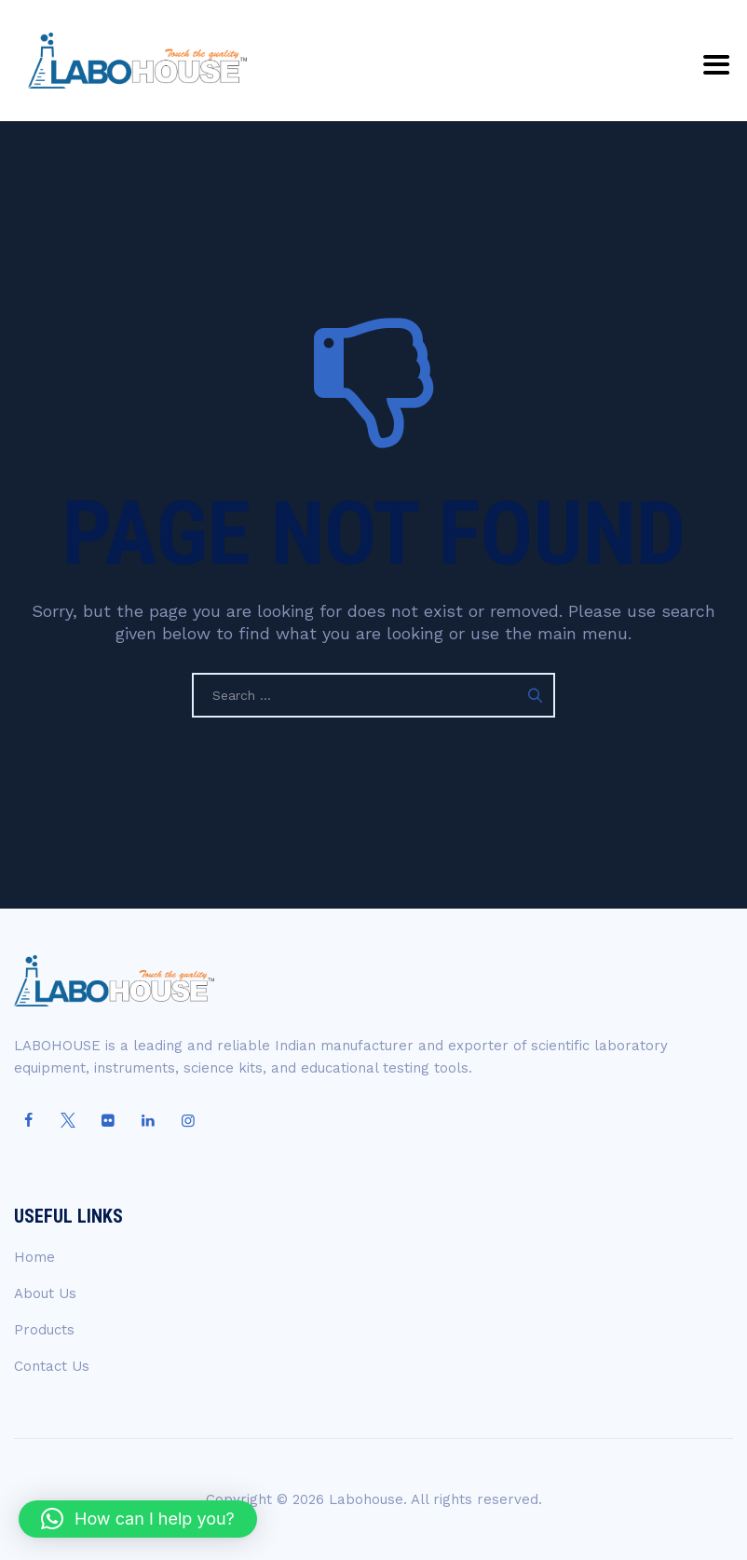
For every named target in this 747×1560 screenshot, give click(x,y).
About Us (45, 1293)
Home (34, 1257)
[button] (138, 1519)
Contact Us (51, 1366)
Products (44, 1329)
